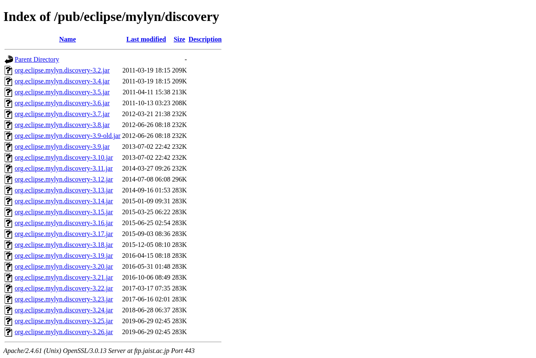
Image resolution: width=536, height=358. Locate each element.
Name (67, 39)
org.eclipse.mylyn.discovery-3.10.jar (64, 157)
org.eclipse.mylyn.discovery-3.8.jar (62, 124)
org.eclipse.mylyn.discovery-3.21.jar (64, 277)
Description (205, 39)
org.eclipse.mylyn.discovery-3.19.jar (64, 255)
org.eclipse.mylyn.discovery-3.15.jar (64, 211)
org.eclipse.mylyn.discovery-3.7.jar (62, 113)
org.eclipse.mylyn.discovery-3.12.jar (64, 179)
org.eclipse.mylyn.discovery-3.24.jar (64, 310)
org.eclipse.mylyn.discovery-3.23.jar (64, 299)
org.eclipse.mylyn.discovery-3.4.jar (62, 81)
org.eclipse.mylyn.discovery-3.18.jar (64, 244)
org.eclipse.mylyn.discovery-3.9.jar (62, 146)
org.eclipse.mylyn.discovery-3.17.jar (64, 233)
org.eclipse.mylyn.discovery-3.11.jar (64, 168)
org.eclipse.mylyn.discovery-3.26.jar (64, 331)
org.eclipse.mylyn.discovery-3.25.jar (64, 320)
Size (180, 39)
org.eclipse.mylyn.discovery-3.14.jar (64, 201)
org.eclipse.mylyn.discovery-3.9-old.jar (68, 135)
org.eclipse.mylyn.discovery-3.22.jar (64, 288)
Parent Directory (37, 59)
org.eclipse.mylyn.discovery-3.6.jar (62, 102)
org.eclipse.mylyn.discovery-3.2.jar (62, 70)
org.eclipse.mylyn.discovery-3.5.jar (62, 92)
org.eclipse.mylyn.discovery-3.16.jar (64, 222)
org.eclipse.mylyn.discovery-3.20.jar (64, 266)
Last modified (146, 39)
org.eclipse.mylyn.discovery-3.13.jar (64, 190)
